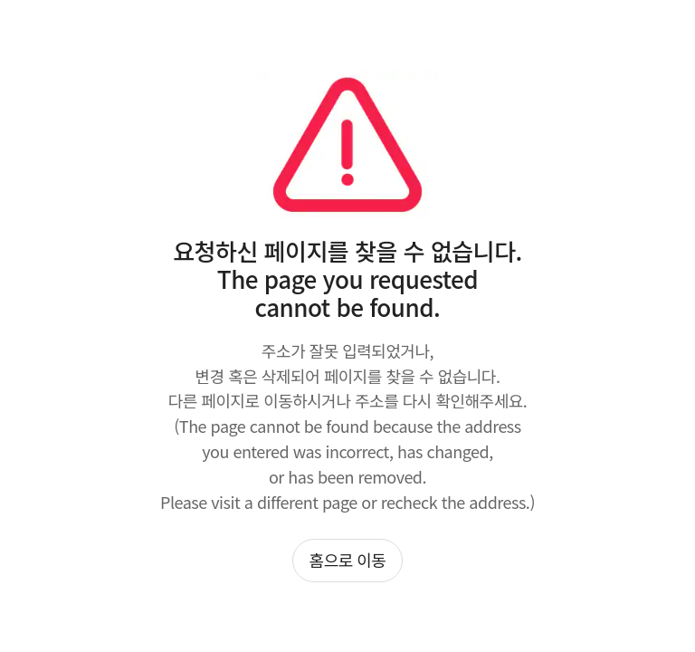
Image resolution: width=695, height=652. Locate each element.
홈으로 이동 (347, 559)
